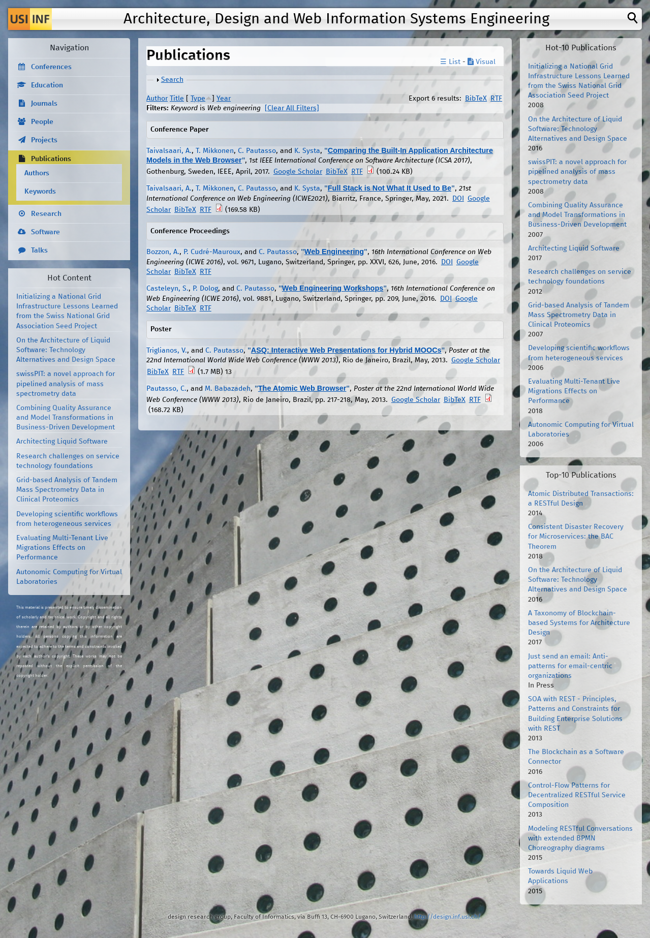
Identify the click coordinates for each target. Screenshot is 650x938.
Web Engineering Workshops (332, 288)
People (42, 122)
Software (45, 232)
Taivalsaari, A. (169, 150)
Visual (482, 62)
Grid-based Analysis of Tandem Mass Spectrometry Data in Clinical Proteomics (66, 490)
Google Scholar (297, 171)
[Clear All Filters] (292, 108)
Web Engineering (334, 251)
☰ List (450, 62)
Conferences (51, 67)
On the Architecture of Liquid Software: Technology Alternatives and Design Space (65, 350)
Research (46, 213)
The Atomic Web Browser (302, 388)
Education (47, 85)
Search (172, 79)
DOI (458, 198)
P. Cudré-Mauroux (211, 252)
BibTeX (476, 98)
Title (177, 98)
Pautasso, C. (166, 388)
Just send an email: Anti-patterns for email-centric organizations (570, 666)
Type (198, 98)
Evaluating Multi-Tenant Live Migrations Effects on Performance (62, 548)
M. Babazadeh (228, 388)
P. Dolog (205, 288)
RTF (496, 98)
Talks (39, 250)
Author (157, 98)
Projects (44, 140)
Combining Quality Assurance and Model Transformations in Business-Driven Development (65, 417)
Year (223, 98)
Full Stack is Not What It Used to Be (389, 188)
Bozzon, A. (162, 252)
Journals (44, 103)
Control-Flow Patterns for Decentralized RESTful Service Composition (577, 795)
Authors (36, 173)
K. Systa (307, 150)
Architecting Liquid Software (62, 441)
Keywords (40, 191)
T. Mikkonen (215, 150)
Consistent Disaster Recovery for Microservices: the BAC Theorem (576, 536)
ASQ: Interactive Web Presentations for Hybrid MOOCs (346, 350)
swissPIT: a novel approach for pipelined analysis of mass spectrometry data (65, 383)
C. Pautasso (257, 150)
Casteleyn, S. (167, 288)
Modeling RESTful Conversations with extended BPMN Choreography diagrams (580, 838)
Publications (51, 159)
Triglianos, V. (166, 350)
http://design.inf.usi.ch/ (447, 917)
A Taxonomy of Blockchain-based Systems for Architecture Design (579, 623)
